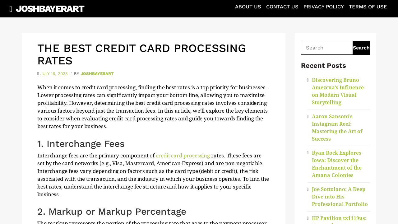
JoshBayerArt (50, 8)
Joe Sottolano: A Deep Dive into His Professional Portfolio (340, 196)
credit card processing (183, 155)
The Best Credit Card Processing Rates (141, 54)
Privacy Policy (323, 7)
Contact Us (282, 7)
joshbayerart (97, 73)
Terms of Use (368, 7)
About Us (248, 7)
